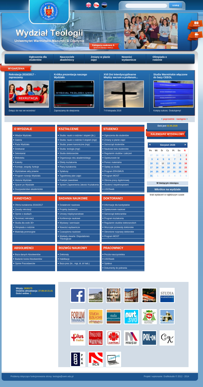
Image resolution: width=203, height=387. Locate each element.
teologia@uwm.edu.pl (63, 376)
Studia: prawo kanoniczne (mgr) (75, 144)
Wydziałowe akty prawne (27, 171)
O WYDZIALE (23, 128)
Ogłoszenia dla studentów (38, 58)
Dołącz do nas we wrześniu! (22, 110)
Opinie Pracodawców (25, 263)
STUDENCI (110, 128)
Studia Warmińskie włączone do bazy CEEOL (170, 76)
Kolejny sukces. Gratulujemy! (167, 110)
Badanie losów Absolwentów (28, 259)
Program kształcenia (114, 218)
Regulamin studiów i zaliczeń (118, 153)
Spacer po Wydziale (24, 184)
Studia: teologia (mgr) (70, 149)
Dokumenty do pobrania (115, 268)
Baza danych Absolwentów (28, 254)
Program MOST (111, 176)
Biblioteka (19, 158)
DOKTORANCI (113, 198)
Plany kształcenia (68, 167)
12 (163, 163)
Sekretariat (20, 153)
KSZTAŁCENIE (69, 128)
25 (157, 171)
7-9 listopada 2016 (112, 110)
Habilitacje (64, 259)
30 (185, 171)
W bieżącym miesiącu (168, 183)
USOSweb (109, 189)
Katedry (18, 162)
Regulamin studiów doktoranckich (120, 223)
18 (157, 167)
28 (174, 171)
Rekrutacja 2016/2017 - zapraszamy (22, 76)
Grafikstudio (169, 376)
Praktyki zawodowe (69, 180)
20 (168, 167)
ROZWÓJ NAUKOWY (73, 248)
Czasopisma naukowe (70, 232)
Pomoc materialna (113, 162)
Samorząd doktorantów (115, 214)
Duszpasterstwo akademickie (29, 189)
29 (180, 171)
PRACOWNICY (113, 248)
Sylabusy (64, 171)
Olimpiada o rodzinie (160, 58)
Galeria (18, 140)
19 (163, 167)
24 (151, 171)
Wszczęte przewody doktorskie (119, 227)
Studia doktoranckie (69, 153)
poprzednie (168, 119)
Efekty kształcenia (68, 162)
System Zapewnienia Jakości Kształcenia (79, 184)
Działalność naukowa (70, 205)
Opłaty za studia (112, 167)
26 (163, 171)
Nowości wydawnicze (129, 58)
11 (157, 163)
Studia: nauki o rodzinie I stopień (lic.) (77, 135)
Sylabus (108, 263)
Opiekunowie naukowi (114, 209)
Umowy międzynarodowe (72, 214)
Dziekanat (19, 149)
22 (180, 167)
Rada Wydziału (22, 144)
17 (151, 167)
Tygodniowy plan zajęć (70, 176)
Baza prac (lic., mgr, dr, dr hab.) (74, 263)
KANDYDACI (22, 198)
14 (174, 163)
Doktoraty (64, 254)
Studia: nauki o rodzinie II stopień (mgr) (78, 140)
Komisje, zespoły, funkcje (27, 167)
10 (151, 163)
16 (185, 163)
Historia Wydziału (23, 180)
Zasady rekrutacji (23, 209)
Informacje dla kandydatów (117, 205)
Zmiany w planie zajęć (100, 58)
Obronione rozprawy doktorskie (119, 232)
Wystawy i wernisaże (69, 223)
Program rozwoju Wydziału (28, 176)
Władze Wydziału (23, 135)
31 (151, 176)
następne (181, 119)
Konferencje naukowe (70, 218)
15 (180, 163)
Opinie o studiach (23, 214)
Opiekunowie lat (111, 158)
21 (174, 167)
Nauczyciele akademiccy (67, 58)
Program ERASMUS (114, 171)
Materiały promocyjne (25, 232)
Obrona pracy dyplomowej (116, 180)
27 (168, 171)
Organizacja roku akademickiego (75, 158)
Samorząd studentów (114, 144)
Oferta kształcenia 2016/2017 (29, 205)
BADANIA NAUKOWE (73, 198)
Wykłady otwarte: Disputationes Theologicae (74, 237)
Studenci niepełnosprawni (116, 184)
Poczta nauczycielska (114, 254)
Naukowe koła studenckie (116, 149)
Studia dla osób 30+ (24, 223)
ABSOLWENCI (23, 248)
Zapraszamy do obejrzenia (66, 110)
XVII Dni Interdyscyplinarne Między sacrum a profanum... (121, 76)
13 (168, 163)
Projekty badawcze (69, 209)
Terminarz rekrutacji (24, 218)
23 (185, 167)
